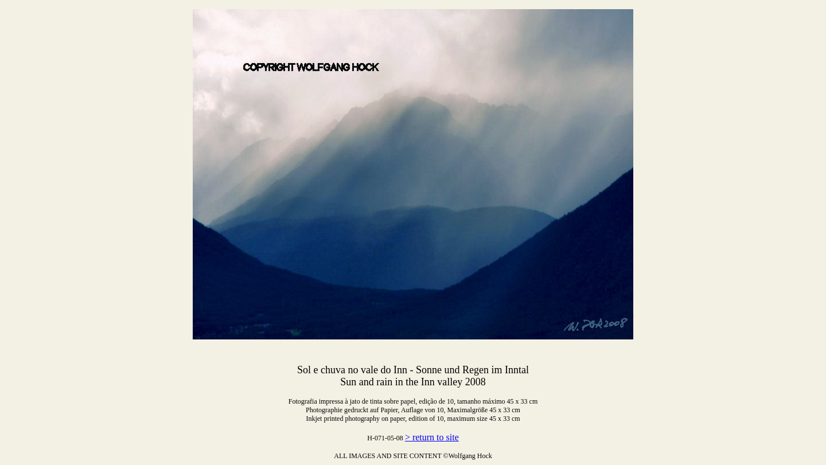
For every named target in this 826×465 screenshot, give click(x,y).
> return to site (432, 437)
